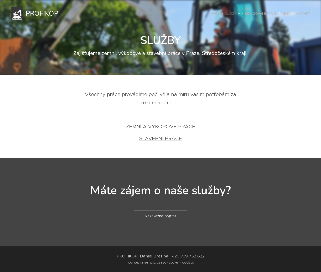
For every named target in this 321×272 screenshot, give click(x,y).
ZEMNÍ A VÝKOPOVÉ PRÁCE (160, 126)
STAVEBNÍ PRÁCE (160, 138)
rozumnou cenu (160, 102)
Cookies (188, 263)
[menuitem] (216, 13)
